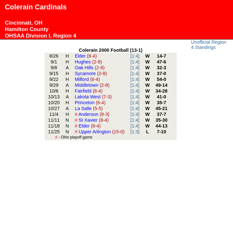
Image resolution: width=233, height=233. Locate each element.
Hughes (88, 61)
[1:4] (134, 56)
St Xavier (92, 120)
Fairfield (89, 91)
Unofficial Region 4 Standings (209, 44)
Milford (87, 79)
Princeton (90, 102)
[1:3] (134, 131)
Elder (86, 56)
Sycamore (91, 73)
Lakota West (93, 96)
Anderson (92, 114)
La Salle (89, 108)
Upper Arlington (100, 131)
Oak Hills (90, 67)
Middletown (92, 85)
